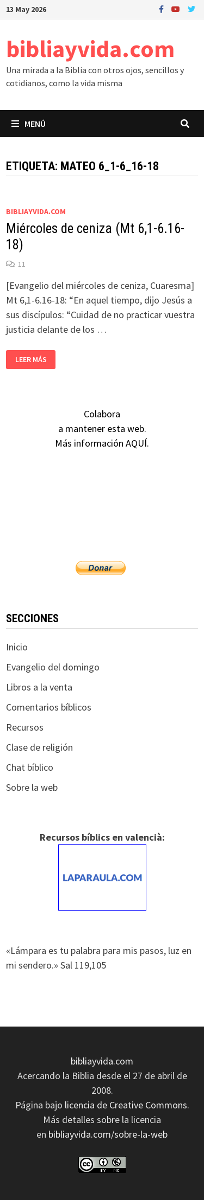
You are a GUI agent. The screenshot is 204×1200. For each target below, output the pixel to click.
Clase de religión (39, 747)
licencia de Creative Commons (126, 1105)
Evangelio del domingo (53, 667)
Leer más (33, 359)
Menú (28, 123)
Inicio (17, 647)
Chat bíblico (29, 767)
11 (22, 264)
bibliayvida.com (90, 48)
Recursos (25, 727)
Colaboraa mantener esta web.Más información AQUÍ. (102, 428)
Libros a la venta (39, 687)
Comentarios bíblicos (48, 707)
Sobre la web (32, 787)
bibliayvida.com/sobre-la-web (108, 1134)
